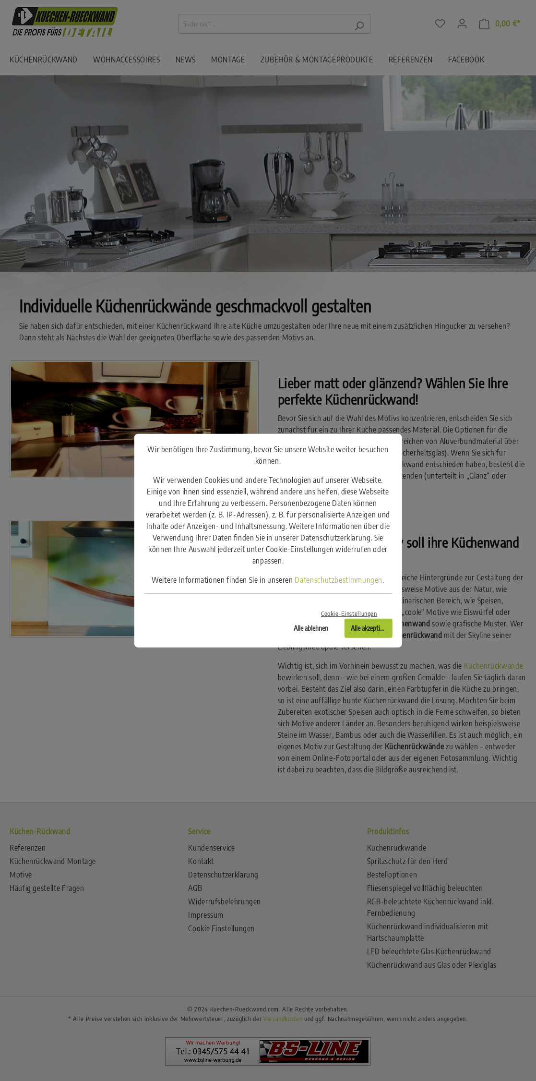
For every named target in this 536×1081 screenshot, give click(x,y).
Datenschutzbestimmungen (338, 580)
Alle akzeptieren (371, 628)
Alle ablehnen (311, 628)
